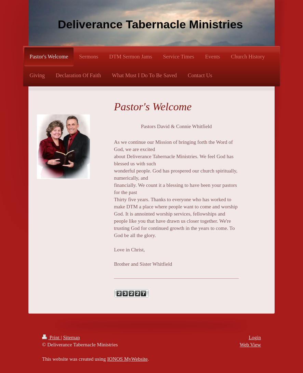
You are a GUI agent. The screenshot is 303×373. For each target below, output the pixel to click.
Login (255, 337)
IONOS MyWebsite (127, 359)
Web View (250, 344)
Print (51, 337)
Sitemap (71, 337)
